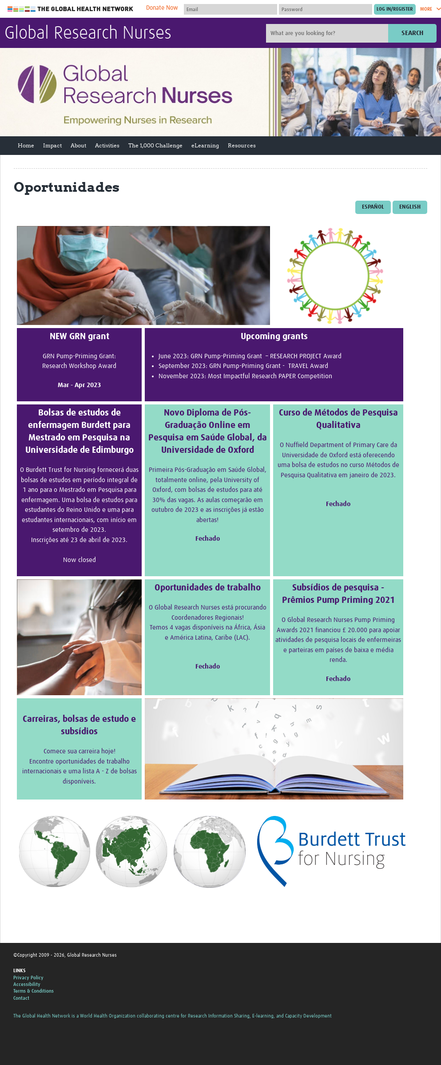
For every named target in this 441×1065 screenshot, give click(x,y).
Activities (107, 145)
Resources (242, 145)
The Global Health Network (71, 9)
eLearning (205, 145)
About (78, 145)
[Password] (325, 9)
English (410, 207)
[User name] (230, 9)
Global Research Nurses (87, 34)
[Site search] (328, 33)
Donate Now (162, 8)
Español (373, 207)
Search (412, 33)
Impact (52, 145)
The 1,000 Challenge (155, 145)
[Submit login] (395, 9)
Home (26, 145)
